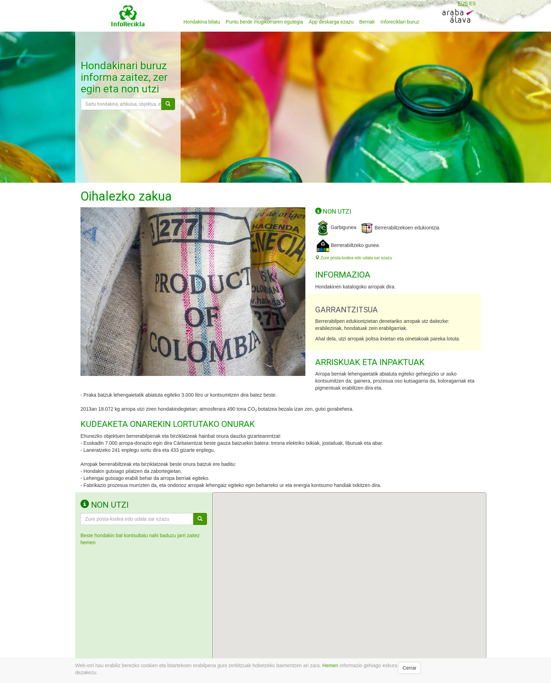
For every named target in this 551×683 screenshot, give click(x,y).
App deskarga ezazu (331, 22)
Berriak (367, 22)
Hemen (330, 665)
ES (472, 3)
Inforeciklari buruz (400, 22)
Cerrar (410, 668)
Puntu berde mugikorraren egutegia (264, 22)
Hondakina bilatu (201, 22)
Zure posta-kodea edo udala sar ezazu (353, 257)
